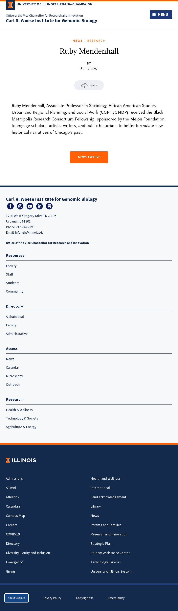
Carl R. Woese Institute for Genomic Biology (51, 20)
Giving (10, 571)
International (100, 487)
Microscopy (14, 376)
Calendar (12, 367)
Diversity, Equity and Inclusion (28, 552)
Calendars (13, 506)
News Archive (89, 157)
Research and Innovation (109, 534)
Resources (15, 255)
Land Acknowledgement (108, 497)
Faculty (11, 265)
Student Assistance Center (110, 552)
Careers (11, 525)
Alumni (11, 487)
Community (14, 291)
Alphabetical (15, 316)
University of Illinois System (111, 571)
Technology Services (106, 562)
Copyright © (84, 598)
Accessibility (116, 598)
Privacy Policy (52, 598)
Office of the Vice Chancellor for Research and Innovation (44, 15)
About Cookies (16, 598)
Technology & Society (22, 418)
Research (96, 41)
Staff (9, 274)
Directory (13, 543)
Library (96, 506)
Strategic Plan (101, 543)
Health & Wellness (19, 409)
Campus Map (15, 515)
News (78, 41)
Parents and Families (106, 525)
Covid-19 (13, 534)
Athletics (12, 497)
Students (12, 282)
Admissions (14, 478)
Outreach (13, 384)
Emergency (14, 562)
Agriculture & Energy (21, 426)
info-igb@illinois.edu (29, 232)
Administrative (17, 333)
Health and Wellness (106, 478)
